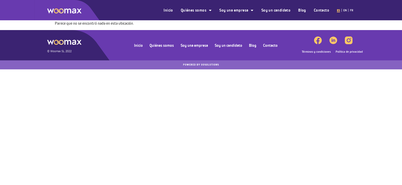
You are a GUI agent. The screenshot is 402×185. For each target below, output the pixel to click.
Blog (302, 10)
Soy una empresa (236, 10)
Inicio (168, 10)
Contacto (321, 10)
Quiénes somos (196, 10)
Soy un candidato (275, 10)
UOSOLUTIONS (201, 64)
